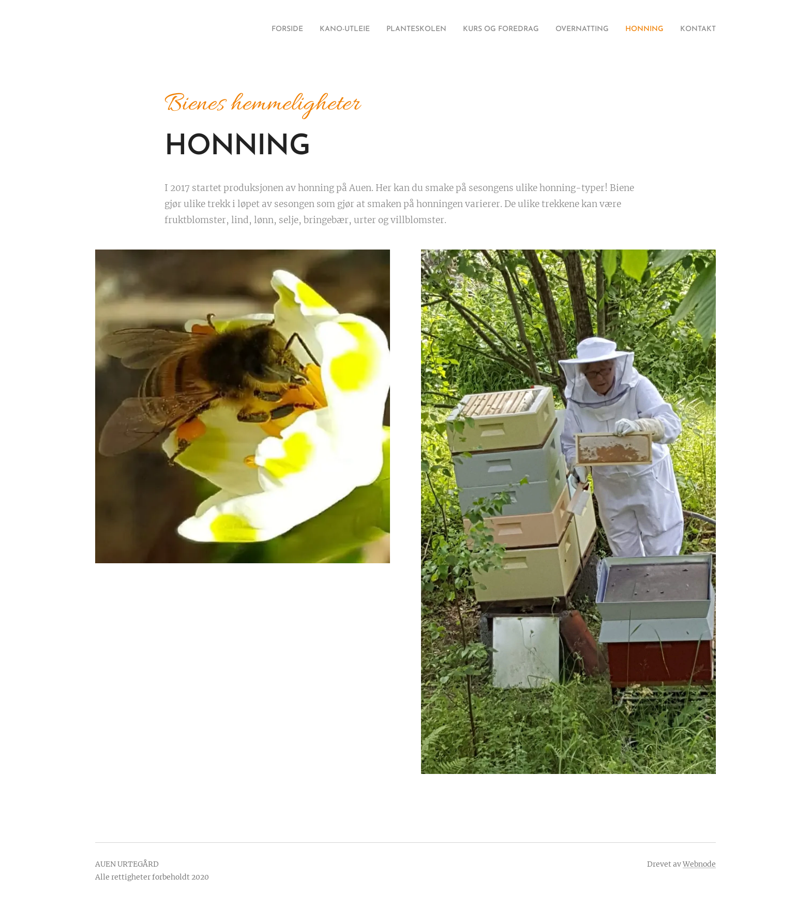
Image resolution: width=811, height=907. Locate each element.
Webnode (699, 864)
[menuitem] (239, 29)
